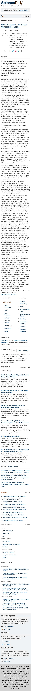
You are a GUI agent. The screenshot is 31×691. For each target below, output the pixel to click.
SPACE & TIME (4, 528)
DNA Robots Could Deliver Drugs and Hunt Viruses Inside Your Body (15, 608)
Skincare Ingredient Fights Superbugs (13, 507)
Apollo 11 (23, 326)
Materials (4, 340)
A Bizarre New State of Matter (11, 499)
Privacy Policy (5, 668)
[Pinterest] (16, 51)
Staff (12, 666)
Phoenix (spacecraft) (23, 302)
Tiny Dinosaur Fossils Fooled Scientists (14, 496)
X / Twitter (7, 644)
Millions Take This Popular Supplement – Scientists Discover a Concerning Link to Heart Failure (15, 484)
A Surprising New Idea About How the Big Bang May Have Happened (14, 578)
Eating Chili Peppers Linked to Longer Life (13, 475)
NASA (6, 310)
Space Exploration (7, 306)
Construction (6, 541)
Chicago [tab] (25, 350)
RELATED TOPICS (6, 298)
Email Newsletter (9, 626)
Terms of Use (26, 668)
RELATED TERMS (22, 298)
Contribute (19, 666)
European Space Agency (25, 315)
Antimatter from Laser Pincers (10, 436)
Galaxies (7, 318)
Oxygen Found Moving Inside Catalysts (13, 504)
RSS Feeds (7, 629)
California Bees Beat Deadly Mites (12, 512)
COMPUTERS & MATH (6, 549)
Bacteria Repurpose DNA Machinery (13, 515)
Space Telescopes (7, 314)
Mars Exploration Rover (25, 310)
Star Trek (22, 319)
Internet (4, 557)
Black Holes (7, 325)
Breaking (4, 492)
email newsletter (23, 10)
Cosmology (7, 328)
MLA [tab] (14, 350)
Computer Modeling (8, 552)
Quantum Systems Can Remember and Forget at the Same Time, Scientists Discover (15, 589)
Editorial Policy (15, 668)
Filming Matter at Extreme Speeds (12, 501)
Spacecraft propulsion (23, 330)
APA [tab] (19, 350)
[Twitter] (13, 51)
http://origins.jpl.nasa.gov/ (8, 294)
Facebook (7, 641)
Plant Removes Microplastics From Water (14, 517)
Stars (6, 331)
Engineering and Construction (11, 544)
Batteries (5, 547)
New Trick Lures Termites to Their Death (14, 509)
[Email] (21, 51)
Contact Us (7, 661)
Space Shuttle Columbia (24, 322)
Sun (3, 536)
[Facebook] (10, 51)
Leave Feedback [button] (8, 658)
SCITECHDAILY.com (13, 466)
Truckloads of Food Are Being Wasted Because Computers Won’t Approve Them (14, 604)
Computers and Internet (9, 555)
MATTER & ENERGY (6, 538)
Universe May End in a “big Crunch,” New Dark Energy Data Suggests (14, 593)
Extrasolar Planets (7, 321)
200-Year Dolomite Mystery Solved (12, 520)
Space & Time (6, 302)
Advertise (26, 666)
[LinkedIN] (19, 51)
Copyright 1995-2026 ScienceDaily (12, 671)
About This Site (4, 666)
